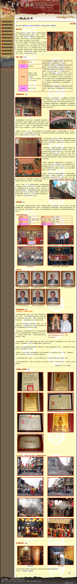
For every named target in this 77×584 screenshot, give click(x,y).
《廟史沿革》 (19, 29)
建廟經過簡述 (25, 25)
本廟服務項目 (53, 25)
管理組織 (31, 25)
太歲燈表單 (30, 570)
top (25, 57)
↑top (69, 572)
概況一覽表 (18, 25)
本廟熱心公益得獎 (45, 25)
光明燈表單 (24, 570)
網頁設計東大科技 (69, 582)
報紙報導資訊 (37, 25)
